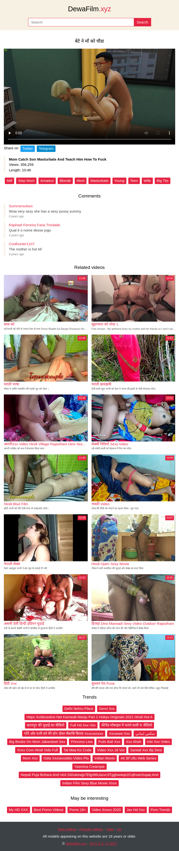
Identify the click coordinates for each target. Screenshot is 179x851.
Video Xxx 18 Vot (110, 750)
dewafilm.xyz (76, 843)
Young (119, 181)
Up (119, 829)
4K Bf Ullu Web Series (138, 758)
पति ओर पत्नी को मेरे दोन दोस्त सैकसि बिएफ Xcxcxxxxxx (63, 733)
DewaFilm (89, 9)
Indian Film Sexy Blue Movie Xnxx (89, 783)
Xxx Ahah (133, 742)
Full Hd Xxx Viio (83, 725)
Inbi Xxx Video (158, 742)
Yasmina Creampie (89, 766)
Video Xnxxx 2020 (106, 810)
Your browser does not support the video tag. (89, 97)
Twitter (27, 148)
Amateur (47, 181)
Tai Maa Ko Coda (77, 750)
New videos (67, 829)
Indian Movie (104, 758)
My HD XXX (18, 810)
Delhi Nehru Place (78, 708)
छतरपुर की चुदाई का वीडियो (45, 725)
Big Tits (162, 181)
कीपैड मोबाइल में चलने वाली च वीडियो (126, 725)
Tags (110, 829)
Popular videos (91, 829)
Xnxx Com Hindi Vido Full (37, 750)
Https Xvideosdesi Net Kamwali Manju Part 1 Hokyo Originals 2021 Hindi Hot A (89, 717)
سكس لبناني (145, 733)
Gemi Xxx (107, 708)
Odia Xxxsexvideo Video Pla (66, 758)
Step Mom (26, 181)
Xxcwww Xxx (119, 733)
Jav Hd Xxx (136, 810)
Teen (134, 181)
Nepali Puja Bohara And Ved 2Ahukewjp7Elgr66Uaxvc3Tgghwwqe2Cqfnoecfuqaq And (89, 775)
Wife (147, 181)
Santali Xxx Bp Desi (146, 750)
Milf (9, 181)
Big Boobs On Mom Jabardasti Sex (37, 742)
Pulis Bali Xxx (109, 742)
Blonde (65, 181)
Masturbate (99, 181)
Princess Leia (82, 742)
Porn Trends (160, 810)
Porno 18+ (77, 810)
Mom (81, 181)
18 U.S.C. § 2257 (103, 843)
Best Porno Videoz (49, 810)
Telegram (46, 148)
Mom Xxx (30, 758)
